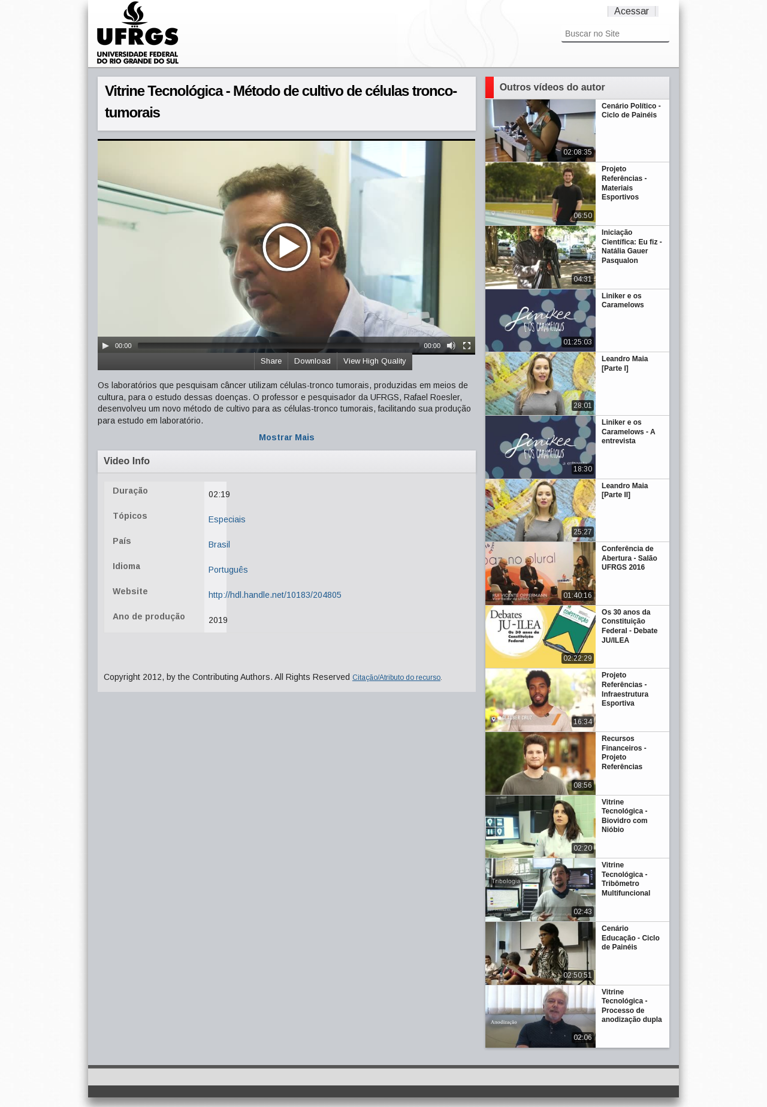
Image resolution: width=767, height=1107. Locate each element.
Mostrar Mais (287, 437)
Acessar (631, 11)
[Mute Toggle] (451, 345)
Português (228, 569)
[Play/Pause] (105, 345)
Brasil (219, 544)
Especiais (227, 519)
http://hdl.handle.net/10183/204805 (275, 595)
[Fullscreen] (467, 345)
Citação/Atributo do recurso (396, 677)
